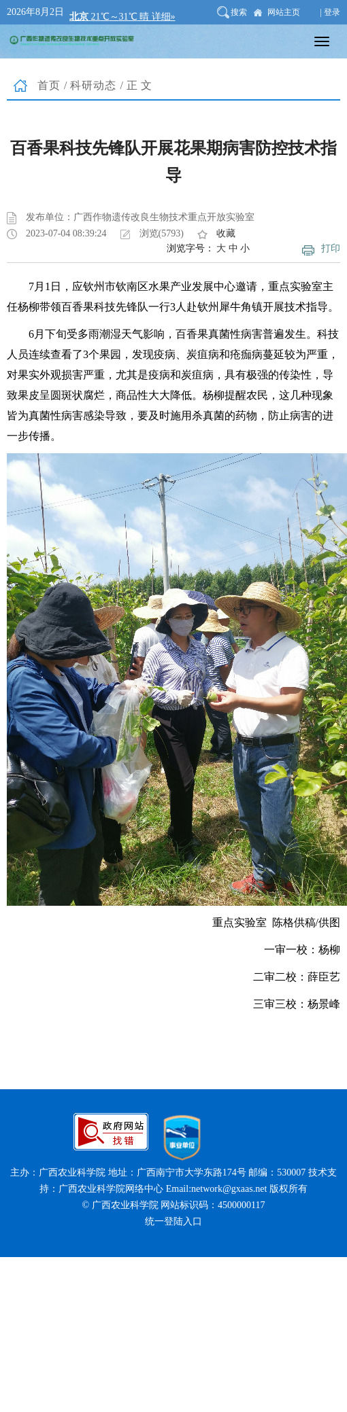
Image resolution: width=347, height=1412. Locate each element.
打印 (330, 248)
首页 (49, 85)
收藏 (225, 233)
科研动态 (93, 85)
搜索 (239, 12)
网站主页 (283, 12)
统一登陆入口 (173, 1221)
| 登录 (330, 12)
